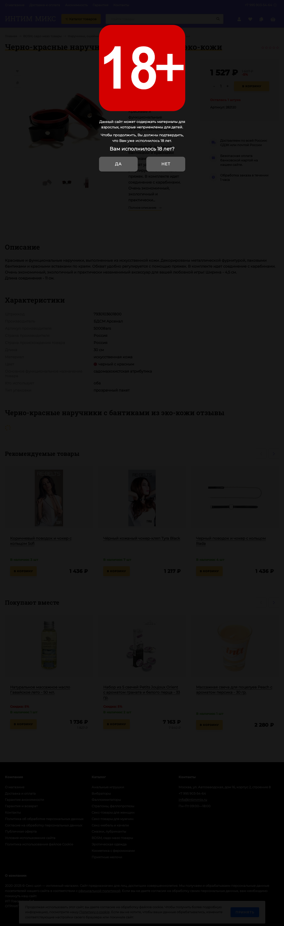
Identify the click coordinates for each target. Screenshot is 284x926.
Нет (165, 164)
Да (118, 164)
